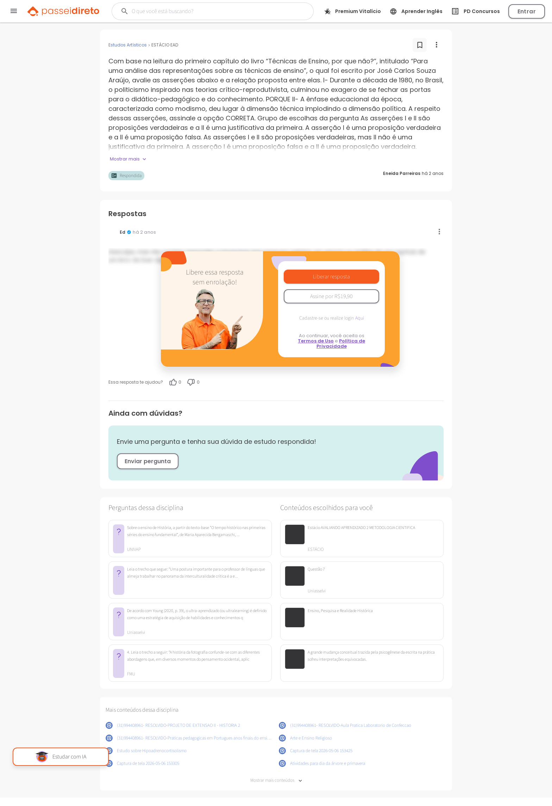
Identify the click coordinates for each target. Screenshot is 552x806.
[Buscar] (203, 11)
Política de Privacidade (340, 344)
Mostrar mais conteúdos (276, 780)
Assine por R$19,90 (331, 296)
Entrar (527, 11)
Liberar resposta (331, 277)
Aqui (359, 318)
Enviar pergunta (148, 461)
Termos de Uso (316, 341)
